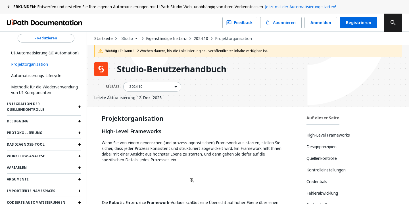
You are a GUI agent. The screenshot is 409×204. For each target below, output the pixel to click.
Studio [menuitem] (127, 38)
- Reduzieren (46, 38)
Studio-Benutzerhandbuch (171, 69)
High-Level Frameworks (131, 131)
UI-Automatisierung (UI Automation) (45, 53)
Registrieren (358, 22)
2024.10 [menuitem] (135, 86)
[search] (393, 23)
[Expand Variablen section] (79, 167)
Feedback (240, 22)
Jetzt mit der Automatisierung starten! (300, 7)
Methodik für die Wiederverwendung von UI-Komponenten (44, 89)
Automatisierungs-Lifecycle (36, 75)
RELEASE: (113, 86)
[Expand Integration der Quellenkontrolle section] (79, 106)
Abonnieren (280, 22)
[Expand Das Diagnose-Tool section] (79, 144)
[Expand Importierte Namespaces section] (79, 191)
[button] (44, 64)
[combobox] (129, 38)
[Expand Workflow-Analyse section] (79, 156)
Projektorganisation (233, 39)
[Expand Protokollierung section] (79, 132)
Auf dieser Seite (322, 118)
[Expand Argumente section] (79, 179)
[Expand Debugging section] (79, 121)
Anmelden (321, 22)
